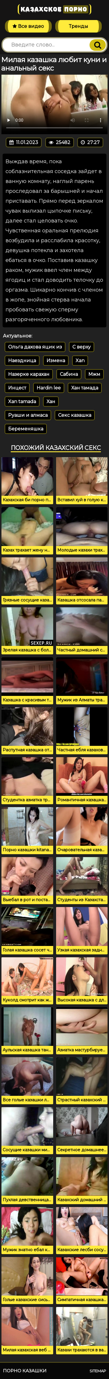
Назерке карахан (28, 374)
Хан (51, 401)
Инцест (17, 388)
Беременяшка (25, 429)
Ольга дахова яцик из (35, 347)
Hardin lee (49, 388)
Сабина (69, 374)
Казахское (54, 9)
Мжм (94, 374)
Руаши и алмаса (28, 415)
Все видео (28, 26)
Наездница (22, 360)
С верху (81, 347)
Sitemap (98, 1371)
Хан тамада (84, 388)
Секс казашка (74, 415)
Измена (56, 360)
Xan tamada (22, 401)
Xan (80, 360)
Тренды (78, 26)
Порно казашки (25, 1370)
